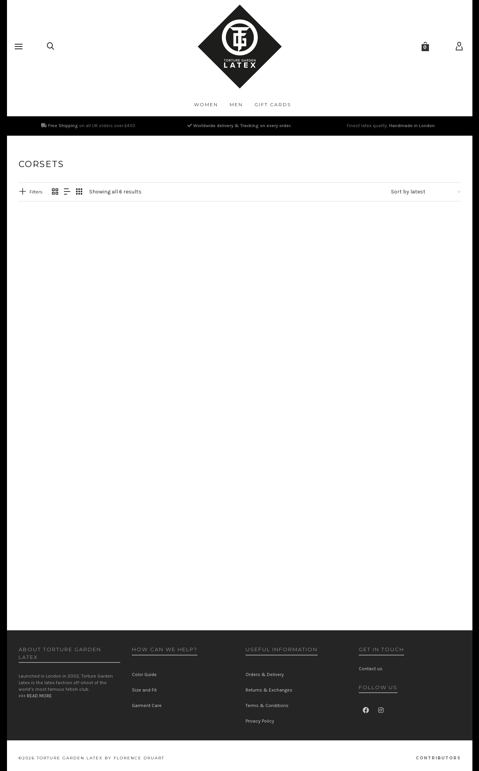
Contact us (370, 668)
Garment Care (147, 705)
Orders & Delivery (265, 674)
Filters (36, 192)
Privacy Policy (260, 721)
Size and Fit (144, 690)
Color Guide (144, 674)
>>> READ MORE (35, 696)
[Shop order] (426, 192)
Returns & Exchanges (269, 690)
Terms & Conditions (267, 705)
